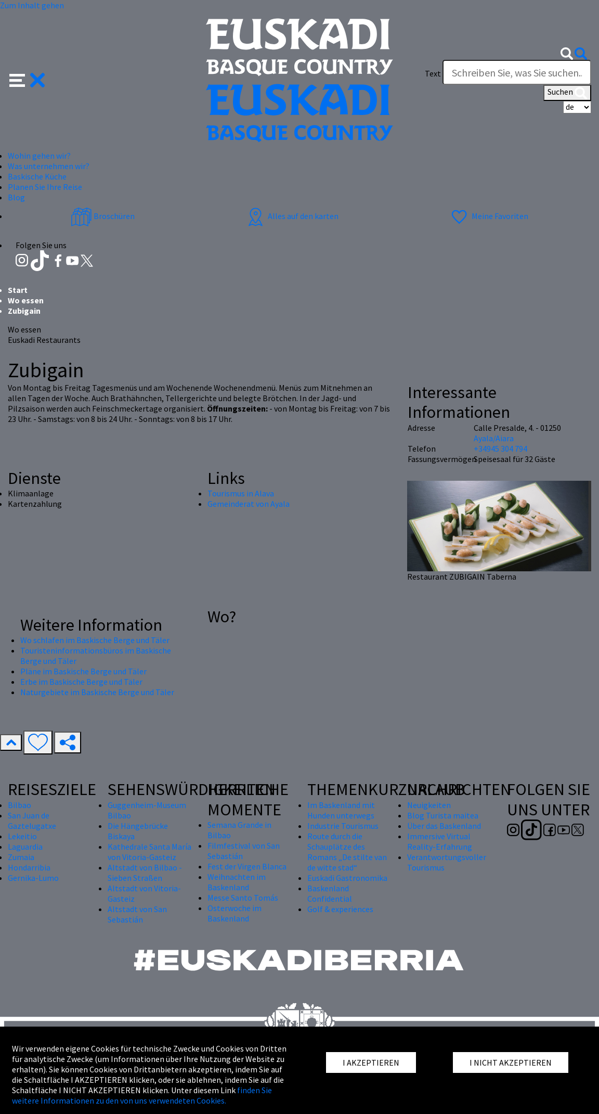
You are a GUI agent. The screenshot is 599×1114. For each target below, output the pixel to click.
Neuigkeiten (429, 805)
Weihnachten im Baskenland (236, 882)
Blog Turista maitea (442, 815)
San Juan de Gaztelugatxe (32, 820)
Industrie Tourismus (343, 826)
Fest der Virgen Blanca (247, 866)
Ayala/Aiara (494, 438)
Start (18, 290)
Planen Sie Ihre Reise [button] (45, 187)
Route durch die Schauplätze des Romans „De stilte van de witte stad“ (347, 852)
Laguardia (25, 846)
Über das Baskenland (444, 826)
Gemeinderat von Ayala (248, 503)
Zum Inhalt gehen (32, 5)
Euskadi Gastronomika (347, 878)
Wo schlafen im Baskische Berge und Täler (95, 640)
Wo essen (26, 300)
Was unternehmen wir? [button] (48, 166)
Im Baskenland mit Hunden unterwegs (341, 810)
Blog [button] (16, 197)
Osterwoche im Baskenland (234, 913)
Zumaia (21, 857)
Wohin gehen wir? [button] (39, 155)
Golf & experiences (340, 909)
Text (433, 73)
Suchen (567, 92)
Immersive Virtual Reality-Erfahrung (439, 841)
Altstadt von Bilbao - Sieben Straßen (145, 872)
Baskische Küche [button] (37, 176)
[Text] (516, 72)
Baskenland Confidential (329, 893)
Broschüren (103, 216)
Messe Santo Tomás (242, 897)
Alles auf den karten (291, 216)
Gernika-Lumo (33, 878)
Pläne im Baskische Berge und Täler (83, 671)
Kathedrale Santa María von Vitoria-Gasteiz (149, 851)
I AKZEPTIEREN (371, 1062)
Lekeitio (22, 836)
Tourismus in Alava (240, 493)
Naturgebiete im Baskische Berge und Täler (97, 692)
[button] (27, 79)
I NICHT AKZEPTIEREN (511, 1062)
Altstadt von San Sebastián (137, 914)
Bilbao (19, 805)
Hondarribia (29, 867)
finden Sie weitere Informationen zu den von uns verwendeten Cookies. (142, 1095)
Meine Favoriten (488, 216)
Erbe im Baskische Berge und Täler (81, 681)
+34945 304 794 (500, 448)
